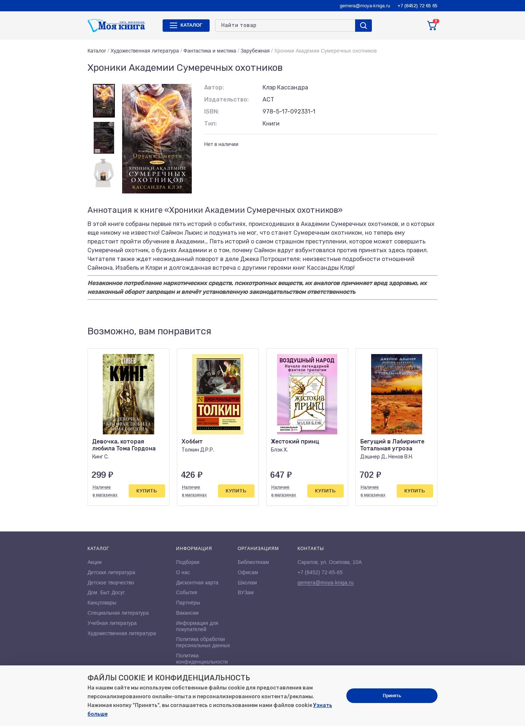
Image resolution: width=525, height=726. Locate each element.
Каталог (97, 51)
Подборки (187, 562)
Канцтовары (102, 603)
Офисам (248, 572)
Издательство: (226, 99)
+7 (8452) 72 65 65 (417, 5)
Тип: (210, 123)
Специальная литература (118, 613)
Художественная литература (144, 51)
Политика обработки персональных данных (203, 642)
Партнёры (188, 603)
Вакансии (187, 613)
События (186, 592)
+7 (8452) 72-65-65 (320, 572)
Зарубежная (255, 51)
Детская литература (111, 572)
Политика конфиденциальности (202, 659)
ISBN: (211, 111)
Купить (146, 490)
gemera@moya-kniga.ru (365, 5)
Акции (95, 562)
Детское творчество (111, 582)
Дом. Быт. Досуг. (106, 592)
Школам (247, 582)
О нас (183, 572)
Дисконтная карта (197, 582)
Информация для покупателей (197, 626)
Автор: (214, 87)
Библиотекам (253, 562)
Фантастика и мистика (209, 51)
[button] (417, 331)
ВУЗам (246, 592)
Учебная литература (112, 623)
